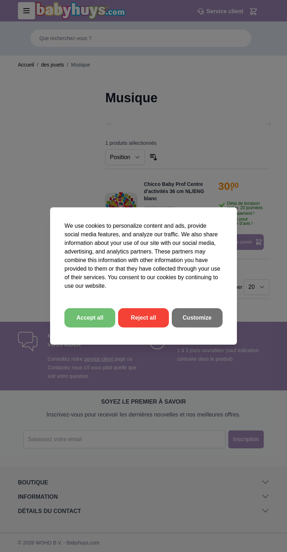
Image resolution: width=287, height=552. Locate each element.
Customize (197, 318)
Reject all (143, 318)
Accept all (89, 318)
